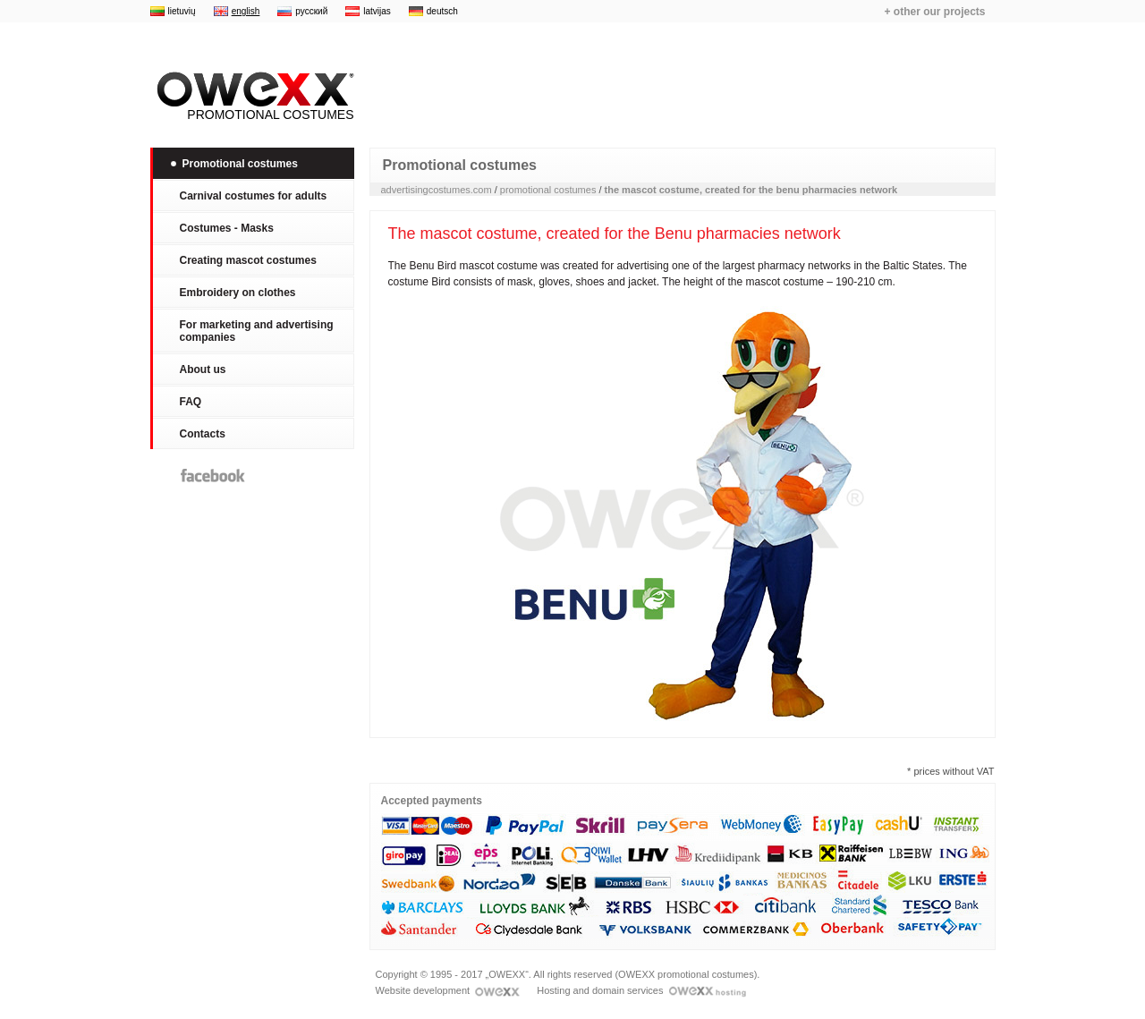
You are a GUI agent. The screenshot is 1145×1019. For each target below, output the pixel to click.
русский (311, 11)
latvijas (377, 11)
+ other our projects (934, 11)
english (246, 11)
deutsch (442, 11)
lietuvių (182, 11)
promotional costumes (548, 189)
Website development (448, 990)
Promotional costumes (252, 97)
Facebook (213, 475)
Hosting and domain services (641, 990)
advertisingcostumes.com (436, 189)
